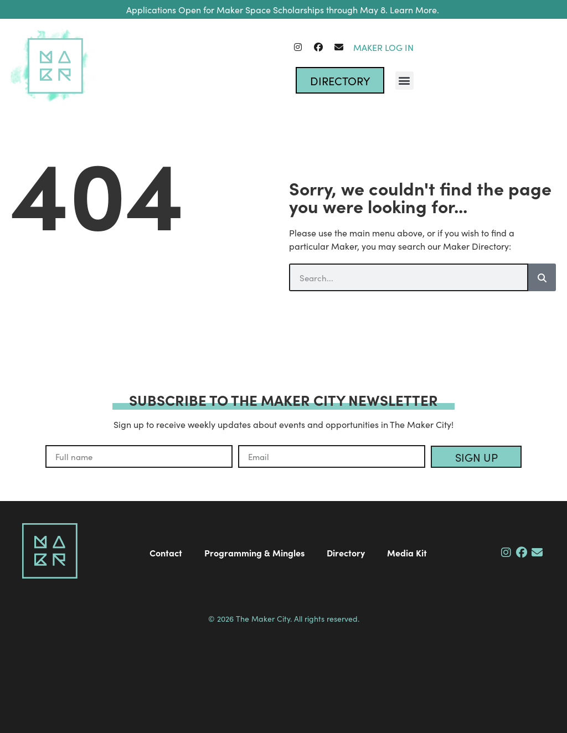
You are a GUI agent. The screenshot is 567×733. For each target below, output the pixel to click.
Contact (166, 552)
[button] (404, 80)
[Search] (542, 277)
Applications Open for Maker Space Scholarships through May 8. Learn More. (283, 9)
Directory (346, 552)
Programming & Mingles (254, 552)
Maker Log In (383, 47)
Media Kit (407, 552)
